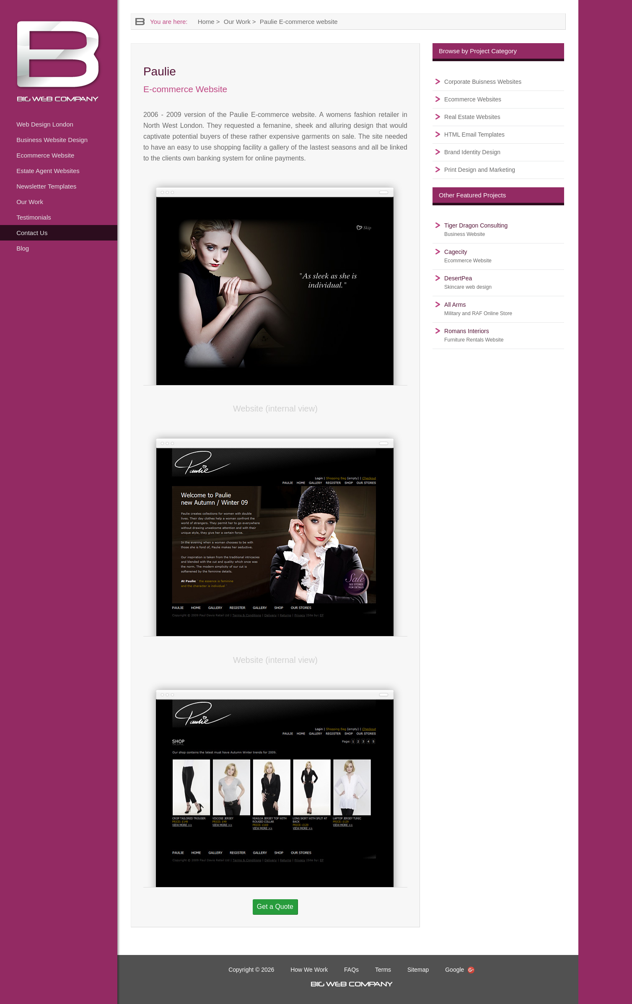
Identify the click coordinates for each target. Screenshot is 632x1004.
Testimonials (33, 217)
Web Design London (44, 124)
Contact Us (31, 232)
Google (459, 969)
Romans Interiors (473, 335)
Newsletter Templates (46, 186)
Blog (22, 248)
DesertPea (468, 282)
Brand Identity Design (472, 152)
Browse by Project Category (478, 50)
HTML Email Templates (474, 134)
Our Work (29, 201)
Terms (383, 969)
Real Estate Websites (472, 117)
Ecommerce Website (45, 155)
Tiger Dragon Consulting (476, 229)
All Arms (478, 308)
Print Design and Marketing (479, 169)
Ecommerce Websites (472, 99)
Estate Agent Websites (48, 170)
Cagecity (468, 256)
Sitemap (418, 969)
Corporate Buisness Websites (482, 81)
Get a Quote (275, 906)
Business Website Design (52, 139)
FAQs (351, 969)
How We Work (309, 969)
